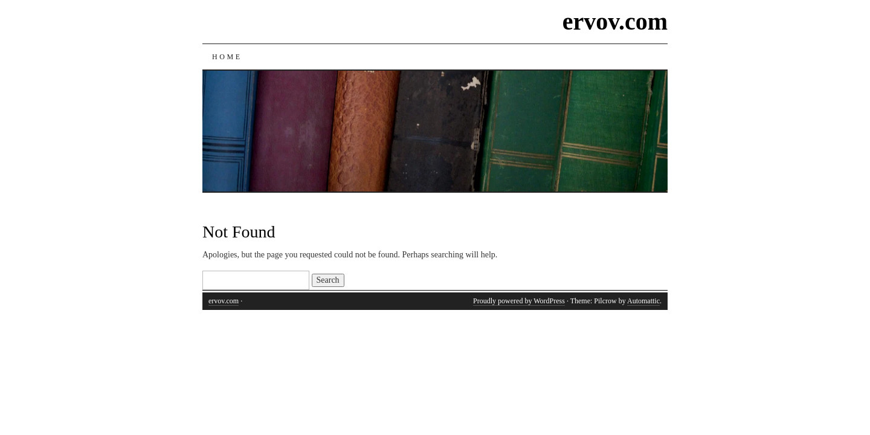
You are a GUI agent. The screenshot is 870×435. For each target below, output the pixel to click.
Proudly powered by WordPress (519, 301)
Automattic (643, 301)
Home (227, 57)
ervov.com (615, 21)
